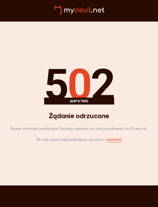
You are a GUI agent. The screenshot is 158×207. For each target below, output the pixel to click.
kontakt (115, 139)
